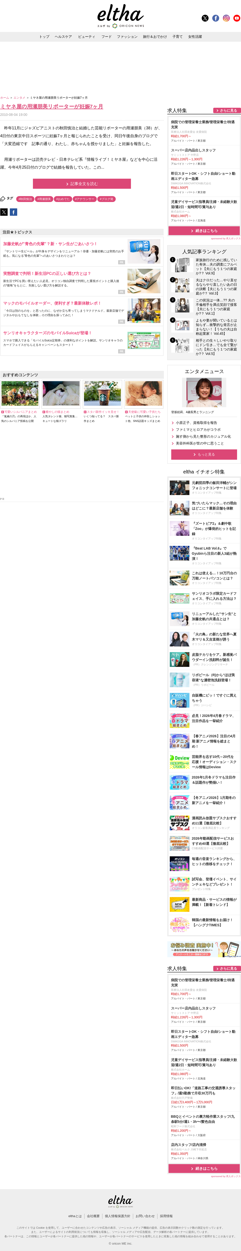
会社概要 (93, 1216)
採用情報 (166, 1216)
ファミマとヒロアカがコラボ (198, 429)
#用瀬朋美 (44, 199)
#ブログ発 (106, 199)
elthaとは (75, 1216)
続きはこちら (207, 231)
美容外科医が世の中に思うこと (200, 443)
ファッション (127, 37)
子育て (177, 37)
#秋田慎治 (25, 199)
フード (106, 37)
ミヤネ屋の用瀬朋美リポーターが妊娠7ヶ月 (51, 106)
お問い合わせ (145, 1216)
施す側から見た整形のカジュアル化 (203, 436)
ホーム (5, 97)
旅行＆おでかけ (155, 37)
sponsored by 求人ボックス (226, 238)
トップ (44, 37)
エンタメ (20, 97)
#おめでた (63, 199)
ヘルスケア (63, 37)
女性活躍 (195, 37)
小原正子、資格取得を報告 (196, 423)
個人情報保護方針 (117, 1216)
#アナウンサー (85, 199)
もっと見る (206, 454)
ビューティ (86, 37)
